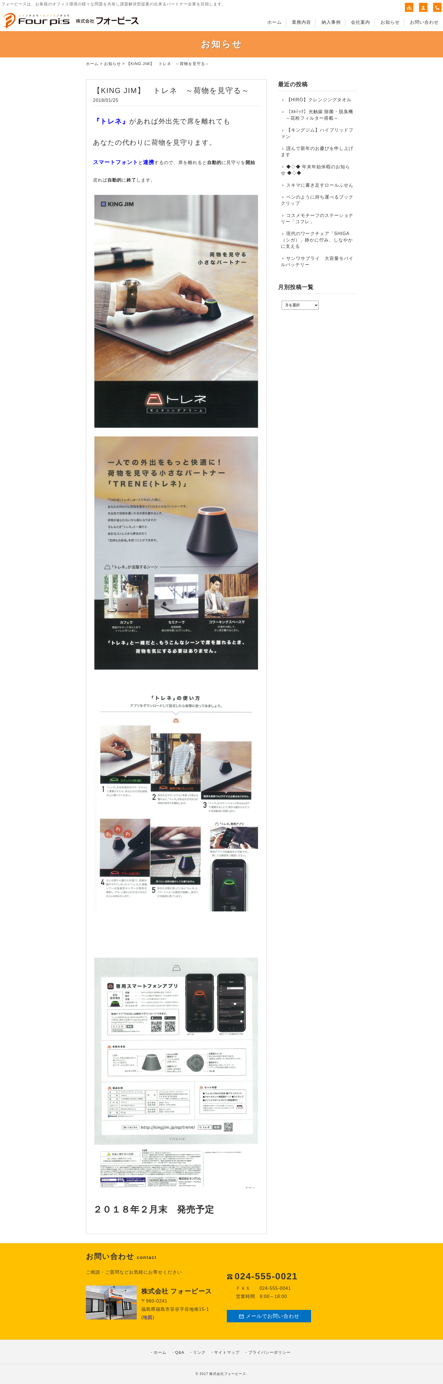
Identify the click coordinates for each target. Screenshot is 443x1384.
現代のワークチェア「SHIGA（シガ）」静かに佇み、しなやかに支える (317, 240)
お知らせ (390, 22)
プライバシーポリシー (269, 1352)
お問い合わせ (424, 22)
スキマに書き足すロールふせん (319, 185)
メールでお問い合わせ (268, 1316)
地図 (148, 1317)
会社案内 (360, 22)
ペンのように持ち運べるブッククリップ (317, 200)
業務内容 (301, 22)
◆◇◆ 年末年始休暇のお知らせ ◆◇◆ (315, 169)
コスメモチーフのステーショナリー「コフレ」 (317, 218)
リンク (199, 1352)
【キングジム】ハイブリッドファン (317, 133)
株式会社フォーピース (227, 1374)
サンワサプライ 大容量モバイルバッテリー (317, 261)
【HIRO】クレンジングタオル (318, 99)
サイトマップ (227, 1352)
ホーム (274, 22)
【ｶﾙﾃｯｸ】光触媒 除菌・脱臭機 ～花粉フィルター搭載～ (317, 114)
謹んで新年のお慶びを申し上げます (317, 151)
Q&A (179, 1352)
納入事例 (331, 22)
